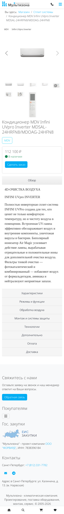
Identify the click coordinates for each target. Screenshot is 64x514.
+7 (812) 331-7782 (36, 465)
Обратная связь (14, 397)
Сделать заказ (16, 164)
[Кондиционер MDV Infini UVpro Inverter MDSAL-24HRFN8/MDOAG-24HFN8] (8, 84)
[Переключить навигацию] (60, 4)
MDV (7, 140)
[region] (32, 180)
